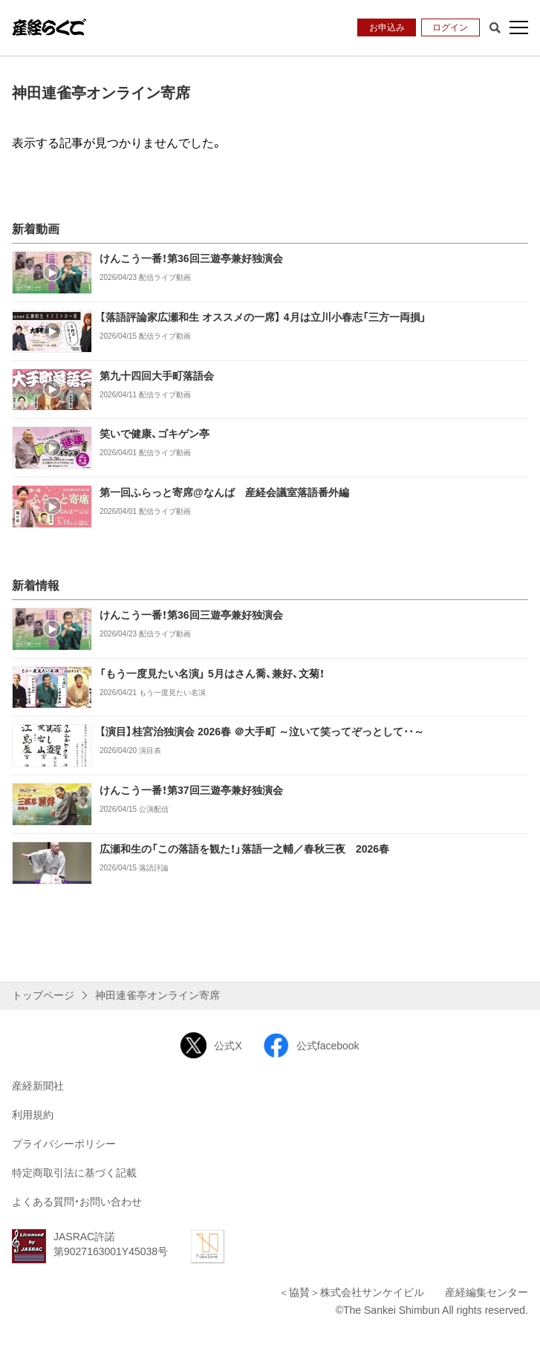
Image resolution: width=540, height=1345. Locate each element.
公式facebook (311, 1045)
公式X (210, 1045)
